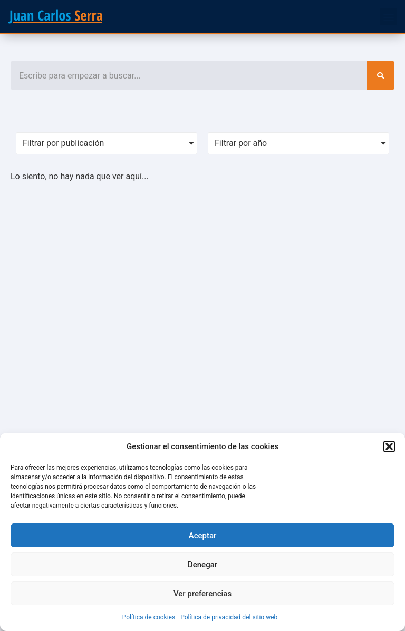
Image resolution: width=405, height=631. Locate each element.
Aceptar (203, 535)
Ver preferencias (202, 593)
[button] (389, 446)
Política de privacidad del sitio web (228, 617)
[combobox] (189, 75)
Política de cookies (149, 617)
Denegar (202, 564)
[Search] (380, 75)
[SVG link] (55, 16)
